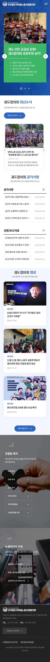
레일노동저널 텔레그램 (18, 572)
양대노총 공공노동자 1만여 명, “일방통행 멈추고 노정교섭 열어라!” (23, 153)
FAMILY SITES (13, 631)
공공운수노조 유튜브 (18, 564)
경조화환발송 (18, 504)
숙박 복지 (18, 471)
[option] (24, 147)
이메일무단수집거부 (10, 642)
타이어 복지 (18, 496)
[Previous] (4, 56)
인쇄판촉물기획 (18, 512)
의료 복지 (18, 479)
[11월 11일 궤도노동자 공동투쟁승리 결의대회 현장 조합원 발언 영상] (25, 351)
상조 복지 (18, 488)
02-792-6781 (13, 622)
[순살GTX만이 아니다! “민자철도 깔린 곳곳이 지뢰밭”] (25, 304)
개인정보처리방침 (27, 642)
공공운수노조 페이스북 (18, 581)
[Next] (45, 56)
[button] (4, 150)
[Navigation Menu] (46, 4)
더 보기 (43, 189)
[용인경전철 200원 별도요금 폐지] (25, 396)
